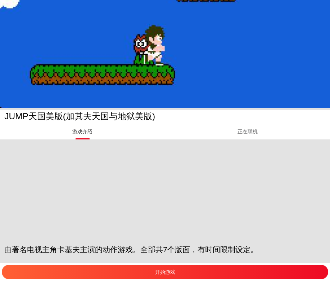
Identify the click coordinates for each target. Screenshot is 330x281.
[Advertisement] (165, 189)
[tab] (82, 131)
